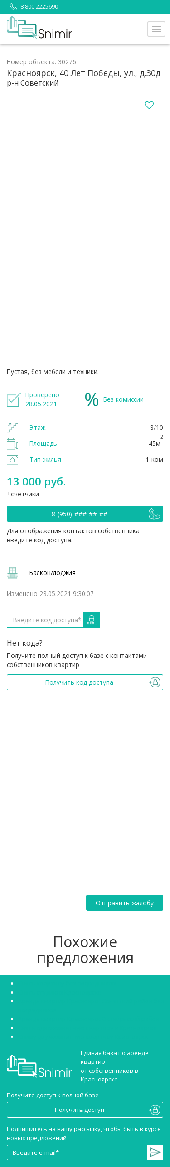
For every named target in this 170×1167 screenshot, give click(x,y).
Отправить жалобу (125, 903)
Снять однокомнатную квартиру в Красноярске (87, 1028)
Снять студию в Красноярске (60, 992)
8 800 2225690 (32, 6)
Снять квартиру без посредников (67, 983)
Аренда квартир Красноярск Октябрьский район (89, 1019)
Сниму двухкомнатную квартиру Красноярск (83, 1036)
